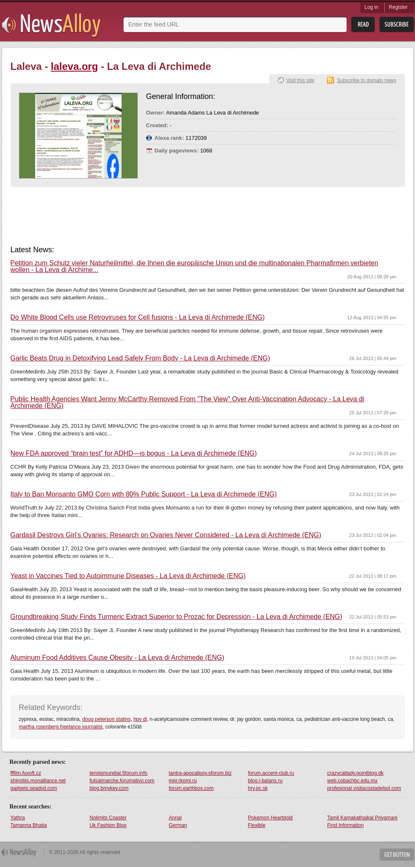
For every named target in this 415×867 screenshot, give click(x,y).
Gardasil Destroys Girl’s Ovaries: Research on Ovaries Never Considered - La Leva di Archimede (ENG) (166, 535)
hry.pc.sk (258, 788)
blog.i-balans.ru (265, 781)
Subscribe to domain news (366, 80)
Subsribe (396, 24)
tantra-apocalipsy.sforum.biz (200, 773)
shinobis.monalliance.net (38, 781)
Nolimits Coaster (108, 818)
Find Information (345, 825)
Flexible (256, 825)
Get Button (397, 854)
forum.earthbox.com (191, 788)
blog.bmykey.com (109, 788)
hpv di (140, 719)
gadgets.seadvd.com (34, 788)
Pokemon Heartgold (270, 818)
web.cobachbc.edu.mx (352, 781)
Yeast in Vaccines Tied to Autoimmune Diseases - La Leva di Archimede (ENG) (128, 576)
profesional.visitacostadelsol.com (364, 788)
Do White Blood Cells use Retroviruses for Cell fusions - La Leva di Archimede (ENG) (138, 317)
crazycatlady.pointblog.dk (355, 773)
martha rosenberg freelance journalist (61, 727)
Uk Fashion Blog (108, 825)
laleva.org (74, 66)
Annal (175, 818)
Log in (371, 7)
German (178, 825)
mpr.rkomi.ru (183, 781)
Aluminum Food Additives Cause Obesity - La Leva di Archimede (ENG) (118, 657)
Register (398, 7)
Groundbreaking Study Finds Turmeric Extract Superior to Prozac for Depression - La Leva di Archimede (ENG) (177, 617)
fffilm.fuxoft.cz (26, 773)
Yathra (18, 818)
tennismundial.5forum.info (118, 773)
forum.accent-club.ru (271, 773)
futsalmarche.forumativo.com (122, 781)
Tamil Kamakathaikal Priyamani (362, 818)
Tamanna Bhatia (29, 825)
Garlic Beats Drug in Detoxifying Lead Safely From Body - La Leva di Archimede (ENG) (140, 358)
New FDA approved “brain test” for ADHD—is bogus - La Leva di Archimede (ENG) (134, 453)
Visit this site (300, 80)
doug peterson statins (106, 719)
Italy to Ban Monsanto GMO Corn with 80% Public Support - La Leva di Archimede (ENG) (144, 494)
